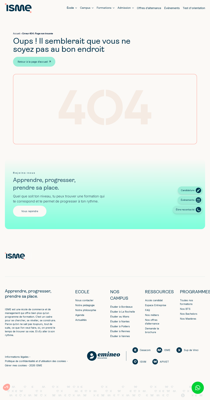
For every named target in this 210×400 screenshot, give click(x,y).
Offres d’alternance (149, 8)
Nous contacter (84, 300)
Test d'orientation (194, 8)
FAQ (147, 310)
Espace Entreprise (155, 305)
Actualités (81, 319)
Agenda (79, 315)
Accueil (16, 33)
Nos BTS (185, 308)
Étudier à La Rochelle (122, 311)
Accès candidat (154, 300)
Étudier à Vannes (120, 336)
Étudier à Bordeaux (121, 306)
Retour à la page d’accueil (33, 61)
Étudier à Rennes (120, 331)
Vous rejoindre (29, 211)
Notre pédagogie (85, 305)
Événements (172, 8)
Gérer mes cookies (16, 365)
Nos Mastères (188, 318)
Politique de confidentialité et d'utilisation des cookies (36, 361)
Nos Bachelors (188, 313)
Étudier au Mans (119, 316)
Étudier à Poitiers (120, 326)
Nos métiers (152, 315)
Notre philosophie (85, 310)
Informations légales (17, 356)
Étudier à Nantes (120, 321)
